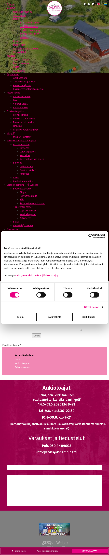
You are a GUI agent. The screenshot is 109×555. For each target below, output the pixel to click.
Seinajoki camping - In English (21, 140)
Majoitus (11, 7)
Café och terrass (28, 210)
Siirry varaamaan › (90, 551)
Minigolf (11, 133)
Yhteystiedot (13, 92)
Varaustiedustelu (21, 96)
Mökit (16, 19)
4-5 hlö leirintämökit (30, 30)
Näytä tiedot (91, 307)
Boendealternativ (22, 188)
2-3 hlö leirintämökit (30, 22)
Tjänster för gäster (22, 206)
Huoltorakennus (21, 63)
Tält (22, 199)
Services (17, 162)
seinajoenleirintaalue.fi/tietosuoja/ (36, 275)
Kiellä (20, 317)
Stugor (23, 192)
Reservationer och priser (32, 203)
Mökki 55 (24, 37)
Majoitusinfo (19, 44)
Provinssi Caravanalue (24, 118)
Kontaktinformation (23, 225)
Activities (24, 173)
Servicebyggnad (28, 214)
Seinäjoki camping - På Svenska (22, 184)
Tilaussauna (12, 229)
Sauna (16, 66)
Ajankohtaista (20, 77)
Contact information (23, 181)
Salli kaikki (88, 317)
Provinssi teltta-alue (23, 122)
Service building (28, 170)
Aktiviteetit (19, 70)
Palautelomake (20, 107)
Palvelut (11, 55)
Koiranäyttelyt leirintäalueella (28, 89)
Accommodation (21, 144)
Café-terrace (26, 166)
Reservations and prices (32, 159)
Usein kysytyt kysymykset (26, 48)
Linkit (15, 100)
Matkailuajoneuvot (22, 11)
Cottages (24, 148)
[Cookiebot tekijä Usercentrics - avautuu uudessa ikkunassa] (90, 236)
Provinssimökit (20, 114)
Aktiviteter (25, 218)
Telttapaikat (19, 15)
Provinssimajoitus (22, 85)
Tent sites (25, 155)
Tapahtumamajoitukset (24, 81)
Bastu (16, 221)
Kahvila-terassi (21, 59)
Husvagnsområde (28, 195)
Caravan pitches (28, 151)
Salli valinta (54, 317)
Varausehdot (19, 52)
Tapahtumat (13, 74)
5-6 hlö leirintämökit (30, 33)
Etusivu (10, 4)
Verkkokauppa (20, 103)
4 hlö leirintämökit (29, 26)
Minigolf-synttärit (22, 136)
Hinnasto (17, 41)
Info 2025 (17, 125)
